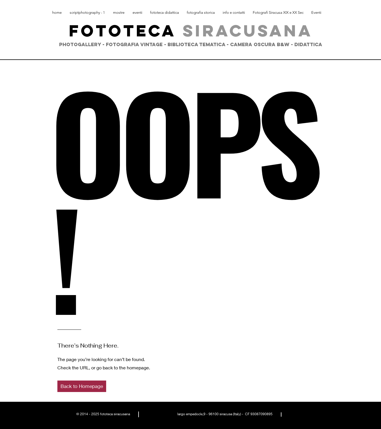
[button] (81, 386)
